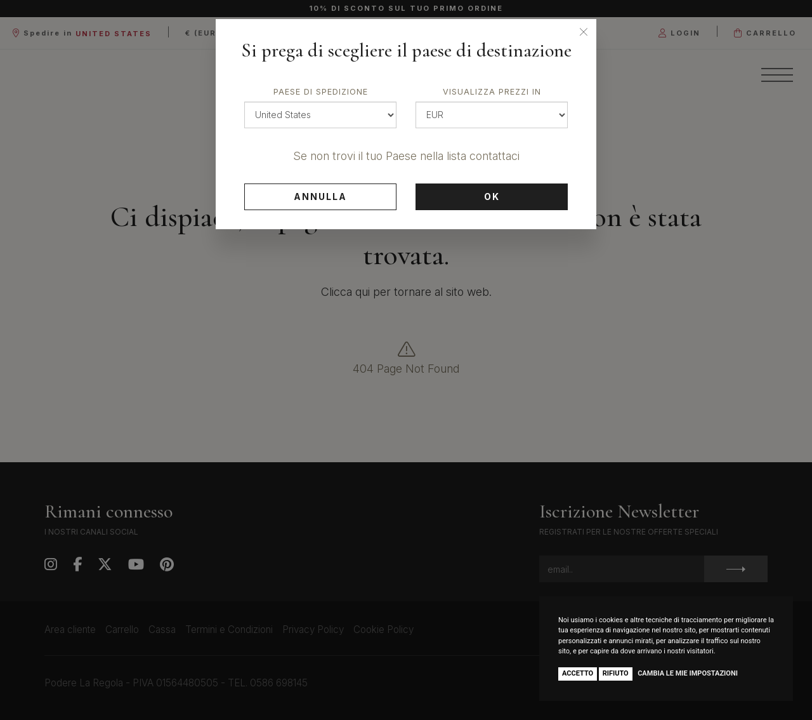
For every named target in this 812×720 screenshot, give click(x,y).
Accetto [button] (577, 673)
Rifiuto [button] (616, 673)
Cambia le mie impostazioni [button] (688, 673)
